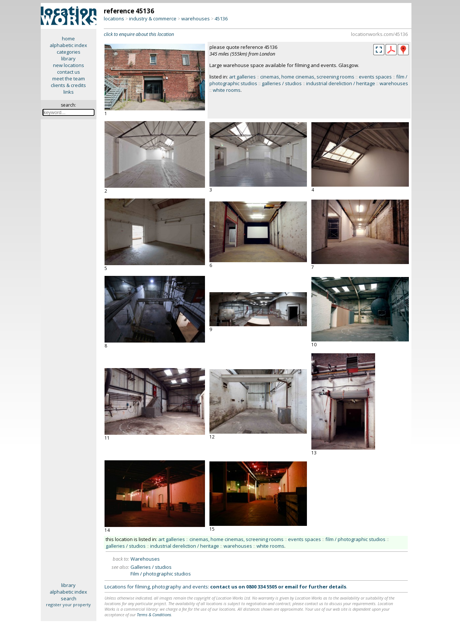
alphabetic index (68, 45)
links (68, 92)
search (68, 598)
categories (68, 52)
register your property (68, 604)
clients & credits (68, 85)
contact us (68, 72)
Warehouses (145, 558)
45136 (221, 18)
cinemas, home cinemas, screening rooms (307, 76)
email (291, 586)
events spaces (375, 76)
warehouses (195, 18)
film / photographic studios (355, 539)
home (68, 38)
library (68, 58)
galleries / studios (282, 83)
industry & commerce (152, 18)
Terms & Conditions (154, 614)
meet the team (68, 78)
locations (114, 18)
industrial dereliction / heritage (340, 83)
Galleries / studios (151, 567)
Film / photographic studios (160, 573)
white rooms (227, 90)
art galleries (242, 76)
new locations (68, 65)
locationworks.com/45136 (379, 34)
